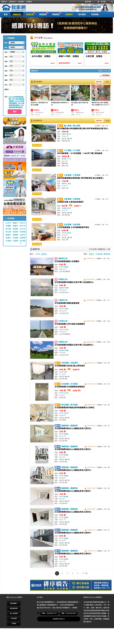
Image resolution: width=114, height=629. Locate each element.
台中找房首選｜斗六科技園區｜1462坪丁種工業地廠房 (79, 153)
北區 (65, 372)
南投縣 (15, 232)
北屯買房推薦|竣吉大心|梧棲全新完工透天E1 (73, 491)
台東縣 (8, 241)
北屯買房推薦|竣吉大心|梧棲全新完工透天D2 (73, 512)
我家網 (20, 8)
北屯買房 (74, 384)
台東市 (69, 208)
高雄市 (8, 238)
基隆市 (15, 223)
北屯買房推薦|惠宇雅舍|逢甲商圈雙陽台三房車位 (75, 407)
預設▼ (91, 254)
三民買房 (76, 175)
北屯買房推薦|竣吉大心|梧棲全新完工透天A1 (73, 449)
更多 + (108, 82)
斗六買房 (76, 150)
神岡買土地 (62, 258)
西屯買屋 (65, 405)
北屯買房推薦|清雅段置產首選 (67, 303)
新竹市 (22, 226)
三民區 (69, 184)
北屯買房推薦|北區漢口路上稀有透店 (70, 366)
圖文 (44, 254)
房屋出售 (17, 14)
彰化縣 (8, 232)
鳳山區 (69, 134)
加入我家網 (14, 613)
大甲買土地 (62, 321)
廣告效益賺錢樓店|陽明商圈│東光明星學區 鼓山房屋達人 (80, 178)
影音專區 (95, 14)
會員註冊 (12, 2)
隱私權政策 (14, 608)
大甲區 (66, 329)
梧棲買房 (74, 426)
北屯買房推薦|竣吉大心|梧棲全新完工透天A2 (73, 428)
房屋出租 (29, 14)
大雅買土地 (62, 300)
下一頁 (84, 573)
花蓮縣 (15, 241)
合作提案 (14, 618)
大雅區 (66, 309)
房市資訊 (82, 14)
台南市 (22, 235)
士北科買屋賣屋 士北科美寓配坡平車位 (73, 227)
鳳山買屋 (67, 126)
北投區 (69, 233)
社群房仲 (69, 14)
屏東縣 (22, 238)
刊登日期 (98, 254)
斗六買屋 (67, 150)
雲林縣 (22, 232)
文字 (38, 254)
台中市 (22, 229)
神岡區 (66, 267)
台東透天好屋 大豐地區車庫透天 (70, 202)
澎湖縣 (15, 238)
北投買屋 (67, 224)
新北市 (22, 223)
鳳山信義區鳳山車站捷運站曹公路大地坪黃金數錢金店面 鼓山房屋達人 (83, 128)
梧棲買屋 (65, 426)
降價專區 (55, 14)
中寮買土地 (62, 279)
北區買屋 (65, 363)
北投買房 (76, 224)
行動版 (14, 623)
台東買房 (76, 199)
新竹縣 (8, 229)
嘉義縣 (15, 235)
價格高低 (106, 254)
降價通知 (105, 75)
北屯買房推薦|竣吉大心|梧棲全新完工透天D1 (73, 533)
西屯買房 (74, 405)
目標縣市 (29, 2)
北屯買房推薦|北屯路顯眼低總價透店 (70, 387)
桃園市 (15, 226)
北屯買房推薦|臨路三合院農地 (67, 261)
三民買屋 (67, 175)
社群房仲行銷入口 (59, 619)
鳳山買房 (76, 126)
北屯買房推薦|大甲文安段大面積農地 (70, 324)
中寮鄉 (66, 288)
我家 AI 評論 (37, 145)
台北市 (8, 223)
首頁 (6, 14)
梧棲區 (66, 434)
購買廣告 (99, 82)
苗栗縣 (15, 229)
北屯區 (66, 393)
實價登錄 (42, 14)
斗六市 (69, 159)
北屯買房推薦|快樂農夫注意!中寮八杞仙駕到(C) (74, 345)
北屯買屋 (65, 384)
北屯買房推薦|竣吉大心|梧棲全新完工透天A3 (73, 554)
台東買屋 (67, 199)
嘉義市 (8, 235)
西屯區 (66, 413)
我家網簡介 (14, 603)
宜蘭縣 (8, 226)
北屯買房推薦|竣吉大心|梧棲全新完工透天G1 (73, 470)
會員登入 (4, 2)
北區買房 (74, 363)
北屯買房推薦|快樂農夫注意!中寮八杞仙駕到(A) (74, 282)
